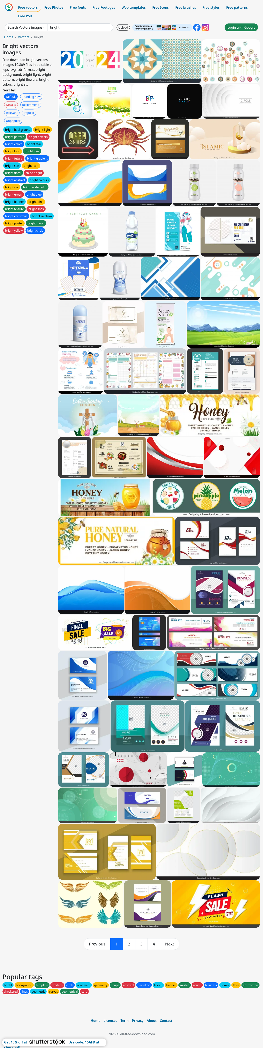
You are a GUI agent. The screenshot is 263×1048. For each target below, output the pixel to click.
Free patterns (237, 7)
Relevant (12, 113)
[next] (169, 944)
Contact (166, 1020)
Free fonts (78, 7)
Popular (29, 113)
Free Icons (160, 7)
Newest (11, 105)
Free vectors (28, 7)
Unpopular (13, 121)
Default (11, 97)
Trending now (31, 97)
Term (124, 1020)
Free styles (211, 7)
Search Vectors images (25, 27)
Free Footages (103, 7)
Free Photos (53, 7)
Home (9, 37)
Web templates (134, 7)
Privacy (137, 1020)
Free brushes (185, 7)
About (151, 1020)
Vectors (23, 37)
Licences (110, 1020)
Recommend (30, 105)
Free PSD (25, 16)
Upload (123, 27)
